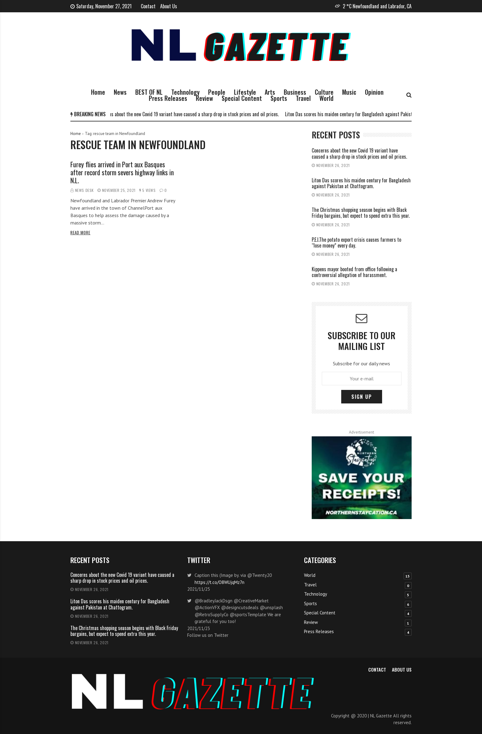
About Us (168, 6)
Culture (324, 92)
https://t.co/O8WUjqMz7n (219, 582)
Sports (279, 98)
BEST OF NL (149, 92)
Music (349, 92)
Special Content (242, 98)
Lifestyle (245, 92)
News (120, 92)
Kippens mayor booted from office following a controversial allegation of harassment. (354, 272)
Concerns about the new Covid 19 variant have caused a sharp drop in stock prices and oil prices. (190, 114)
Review (204, 98)
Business (295, 92)
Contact (148, 6)
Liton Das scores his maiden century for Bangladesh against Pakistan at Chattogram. (368, 114)
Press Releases (168, 98)
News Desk (84, 190)
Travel (303, 98)
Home (98, 92)
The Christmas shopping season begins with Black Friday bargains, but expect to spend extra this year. (361, 212)
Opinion (374, 92)
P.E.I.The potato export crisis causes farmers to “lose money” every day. (356, 242)
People (216, 92)
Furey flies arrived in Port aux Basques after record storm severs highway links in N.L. (122, 172)
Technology (185, 92)
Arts (270, 92)
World (326, 98)
